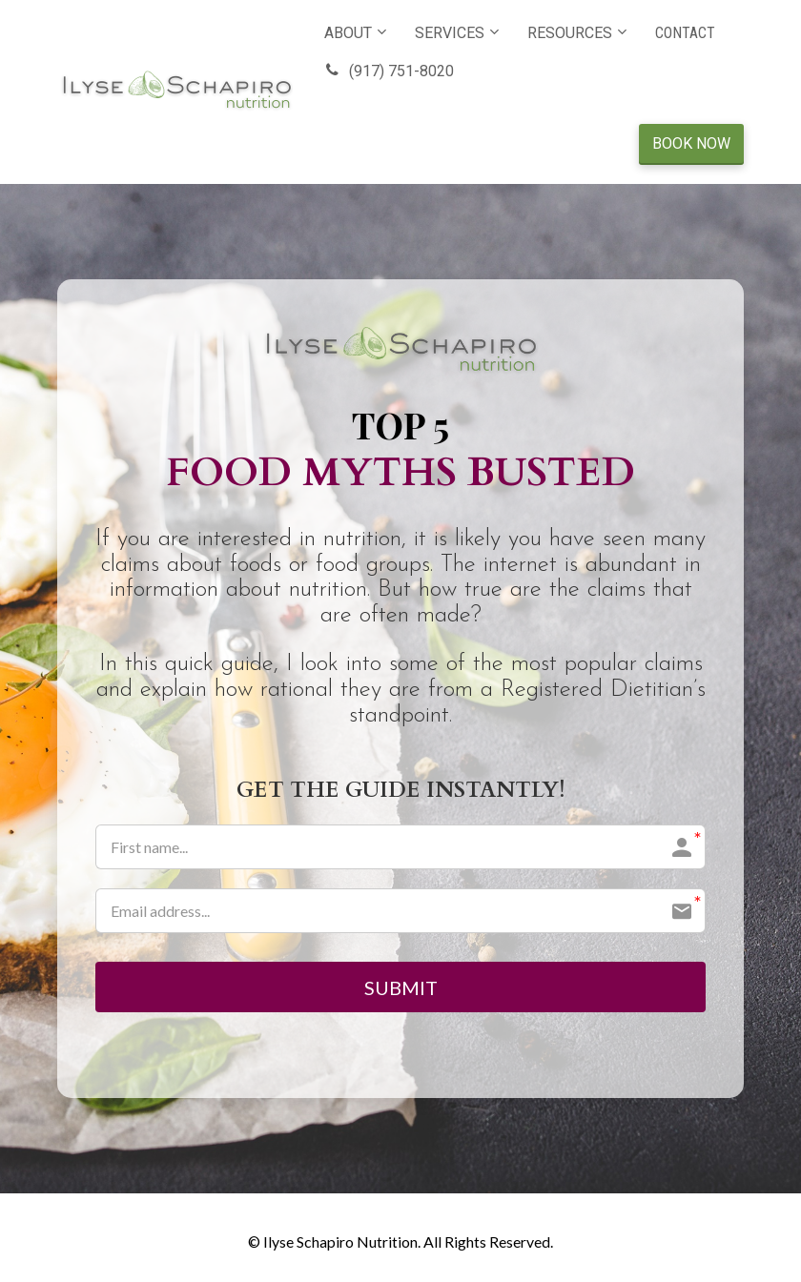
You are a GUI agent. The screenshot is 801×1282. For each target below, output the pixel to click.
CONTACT (685, 33)
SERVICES (449, 33)
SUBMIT (401, 987)
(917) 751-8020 (389, 71)
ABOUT (348, 33)
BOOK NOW (691, 143)
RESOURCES (569, 33)
